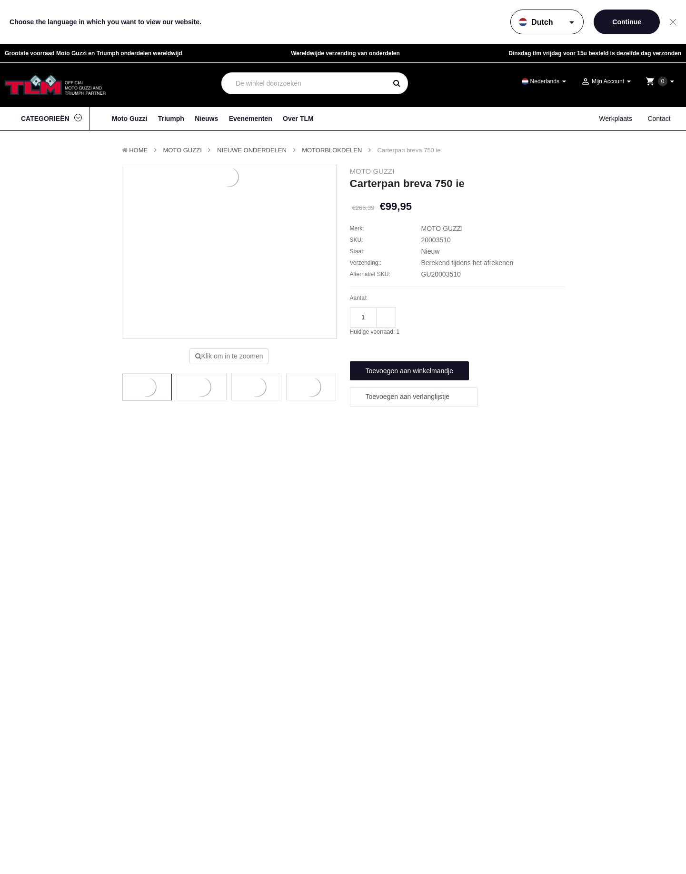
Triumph (171, 118)
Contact (658, 118)
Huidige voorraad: (375, 331)
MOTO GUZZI (182, 150)
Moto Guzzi (130, 118)
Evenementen (250, 118)
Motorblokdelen (332, 150)
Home (138, 150)
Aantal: (359, 298)
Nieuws (206, 118)
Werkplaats (615, 118)
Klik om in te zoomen (229, 356)
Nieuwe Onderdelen (252, 150)
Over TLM (298, 118)
